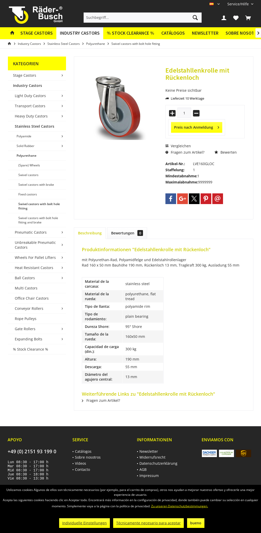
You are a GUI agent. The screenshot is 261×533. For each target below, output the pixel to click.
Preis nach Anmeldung (196, 126)
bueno (195, 523)
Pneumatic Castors (31, 232)
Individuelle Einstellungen (84, 523)
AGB (143, 469)
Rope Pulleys (25, 318)
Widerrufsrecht (152, 457)
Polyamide (24, 136)
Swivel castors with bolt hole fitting (39, 206)
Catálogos (173, 33)
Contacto (82, 469)
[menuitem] (238, 4)
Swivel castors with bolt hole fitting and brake (38, 220)
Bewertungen (127, 233)
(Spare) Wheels (29, 165)
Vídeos (80, 463)
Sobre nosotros (88, 457)
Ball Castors (25, 277)
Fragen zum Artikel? (184, 152)
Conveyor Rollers (29, 308)
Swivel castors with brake (36, 184)
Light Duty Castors (30, 95)
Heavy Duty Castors (31, 116)
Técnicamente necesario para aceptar (148, 523)
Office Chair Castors (32, 298)
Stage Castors (24, 75)
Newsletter (205, 33)
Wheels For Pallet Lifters (35, 257)
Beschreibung (90, 233)
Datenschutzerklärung (158, 463)
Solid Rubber (25, 146)
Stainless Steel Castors (34, 126)
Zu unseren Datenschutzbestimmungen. (179, 506)
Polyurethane (26, 155)
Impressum (149, 475)
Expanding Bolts (28, 339)
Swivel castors (28, 175)
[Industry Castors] (79, 33)
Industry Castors (27, 85)
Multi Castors (26, 288)
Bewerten (225, 152)
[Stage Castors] (36, 33)
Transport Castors (30, 105)
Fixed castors (27, 194)
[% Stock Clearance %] (130, 33)
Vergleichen (178, 145)
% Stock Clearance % (30, 349)
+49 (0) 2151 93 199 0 (32, 451)
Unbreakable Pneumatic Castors (35, 245)
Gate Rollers (25, 328)
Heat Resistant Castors (34, 267)
